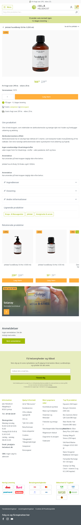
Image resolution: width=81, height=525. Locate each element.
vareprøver (14, 107)
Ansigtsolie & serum (44, 214)
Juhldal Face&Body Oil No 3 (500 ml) (17, 265)
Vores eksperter (28, 431)
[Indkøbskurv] (76, 7)
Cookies (25, 435)
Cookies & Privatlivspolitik (45, 509)
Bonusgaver (26, 450)
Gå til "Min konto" (28, 404)
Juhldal (30, 214)
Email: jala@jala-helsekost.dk (8, 445)
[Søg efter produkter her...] (38, 12)
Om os (24, 419)
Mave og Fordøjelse (50, 411)
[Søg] (76, 12)
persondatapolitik (52, 387)
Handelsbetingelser (9, 509)
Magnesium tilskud (50, 433)
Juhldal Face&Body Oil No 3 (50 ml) (51, 265)
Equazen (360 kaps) (70, 404)
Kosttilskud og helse (50, 407)
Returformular (27, 427)
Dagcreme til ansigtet (51, 437)
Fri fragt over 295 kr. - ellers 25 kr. (16, 86)
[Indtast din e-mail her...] (40, 371)
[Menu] (7, 7)
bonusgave (25, 107)
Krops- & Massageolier (14, 214)
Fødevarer (46, 441)
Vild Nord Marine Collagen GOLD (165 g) (70, 445)
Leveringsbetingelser (26, 509)
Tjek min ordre (27, 423)
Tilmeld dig (40, 378)
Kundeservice (27, 408)
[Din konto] (71, 7)
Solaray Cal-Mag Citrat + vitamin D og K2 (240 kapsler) (70, 468)
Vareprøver (26, 446)
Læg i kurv (46, 97)
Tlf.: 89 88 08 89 (8, 414)
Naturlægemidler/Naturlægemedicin (56, 429)
